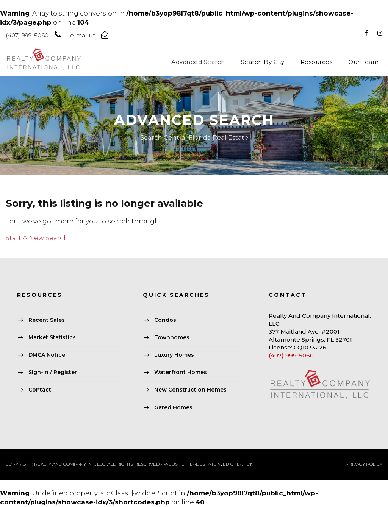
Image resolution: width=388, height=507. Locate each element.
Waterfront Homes (180, 372)
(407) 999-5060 (291, 355)
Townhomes (171, 337)
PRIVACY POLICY (363, 464)
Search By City (263, 62)
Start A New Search (37, 238)
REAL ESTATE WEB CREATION (219, 464)
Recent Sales (46, 320)
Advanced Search (198, 62)
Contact (39, 390)
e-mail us (82, 35)
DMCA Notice (46, 354)
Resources (316, 62)
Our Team (363, 62)
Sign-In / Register (52, 372)
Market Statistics (52, 337)
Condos (165, 320)
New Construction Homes (190, 390)
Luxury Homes (174, 354)
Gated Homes (173, 407)
